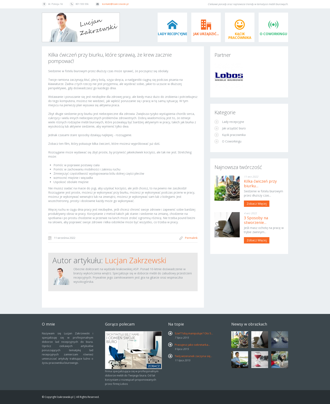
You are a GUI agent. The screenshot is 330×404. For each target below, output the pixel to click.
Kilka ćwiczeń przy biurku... (260, 183)
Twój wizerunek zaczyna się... (193, 356)
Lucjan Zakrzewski (135, 260)
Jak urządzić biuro (233, 128)
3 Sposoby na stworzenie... (256, 220)
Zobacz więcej (257, 204)
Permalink (191, 238)
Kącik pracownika (239, 36)
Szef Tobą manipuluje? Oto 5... (194, 333)
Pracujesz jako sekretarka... (192, 345)
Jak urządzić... (206, 34)
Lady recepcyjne (172, 34)
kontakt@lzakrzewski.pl (115, 3)
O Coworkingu (273, 34)
